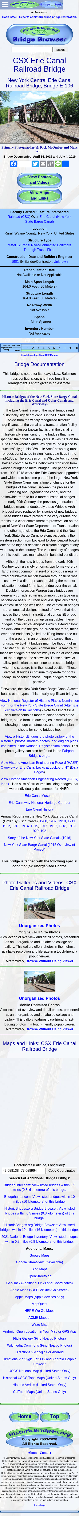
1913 (15, 826)
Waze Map (40, 1324)
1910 (62, 821)
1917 (53, 826)
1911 (71, 821)
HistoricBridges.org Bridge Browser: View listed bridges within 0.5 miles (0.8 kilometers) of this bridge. (39, 1213)
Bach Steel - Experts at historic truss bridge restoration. (39, 17)
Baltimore (64, 245)
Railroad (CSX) (19, 216)
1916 (44, 826)
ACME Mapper (39, 1317)
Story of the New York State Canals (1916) (39, 838)
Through (30, 250)
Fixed (51, 250)
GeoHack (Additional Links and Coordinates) (39, 1283)
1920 (35, 831)
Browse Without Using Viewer (49, 961)
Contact (45, 1452)
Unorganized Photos (39, 925)
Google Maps (39, 1255)
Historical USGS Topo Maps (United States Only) (39, 1378)
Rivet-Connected (43, 245)
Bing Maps (40, 1269)
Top (54, 1416)
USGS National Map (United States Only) (39, 1371)
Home (24, 1416)
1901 (15, 261)
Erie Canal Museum (39, 796)
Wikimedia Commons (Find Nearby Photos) (39, 1345)
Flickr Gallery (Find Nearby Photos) (39, 1338)
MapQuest (39, 1304)
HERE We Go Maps (40, 1310)
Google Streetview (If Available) (39, 1262)
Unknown (61, 261)
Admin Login (40, 1505)
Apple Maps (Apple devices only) (39, 1297)
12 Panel (23, 245)
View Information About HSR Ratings (39, 355)
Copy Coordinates (61, 1170)
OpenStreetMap (39, 1276)
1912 (6, 826)
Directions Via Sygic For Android (39, 1352)
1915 (34, 826)
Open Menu (5, 4)
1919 (72, 826)
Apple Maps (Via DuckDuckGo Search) (39, 1290)
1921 (44, 831)
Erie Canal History (39, 809)
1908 (43, 821)
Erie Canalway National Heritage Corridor (39, 802)
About (32, 1452)
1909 (52, 821)
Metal (12, 245)
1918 (62, 826)
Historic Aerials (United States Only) (39, 1385)
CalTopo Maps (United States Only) (39, 1392)
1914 (25, 826)
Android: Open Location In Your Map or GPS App (39, 1331)
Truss (41, 250)
